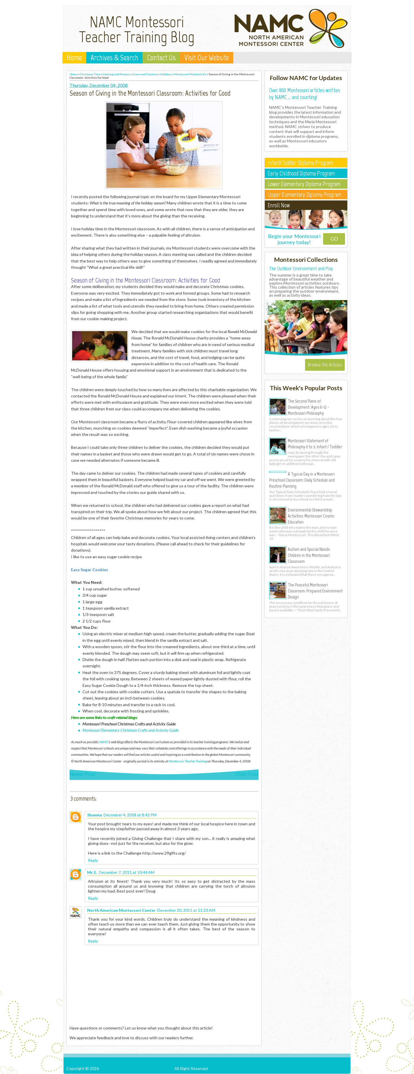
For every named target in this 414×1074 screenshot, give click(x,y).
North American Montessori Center (121, 910)
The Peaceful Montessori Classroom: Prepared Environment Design (315, 591)
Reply (93, 860)
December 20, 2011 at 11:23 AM (186, 910)
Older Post (246, 774)
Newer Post (82, 774)
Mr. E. (92, 872)
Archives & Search (114, 57)
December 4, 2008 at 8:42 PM (129, 814)
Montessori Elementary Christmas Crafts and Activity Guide (131, 730)
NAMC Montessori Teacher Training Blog (137, 29)
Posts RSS (307, 1068)
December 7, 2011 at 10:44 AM (126, 872)
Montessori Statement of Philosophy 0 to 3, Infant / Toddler (315, 443)
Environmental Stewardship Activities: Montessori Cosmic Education (311, 516)
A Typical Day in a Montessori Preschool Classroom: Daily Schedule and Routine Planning (302, 480)
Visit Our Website (206, 57)
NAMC (103, 742)
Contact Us (161, 57)
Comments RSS (334, 1068)
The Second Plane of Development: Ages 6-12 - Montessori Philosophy (308, 407)
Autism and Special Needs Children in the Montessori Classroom (309, 555)
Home (74, 57)
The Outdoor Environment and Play (301, 268)
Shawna (94, 814)
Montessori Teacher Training (188, 761)
